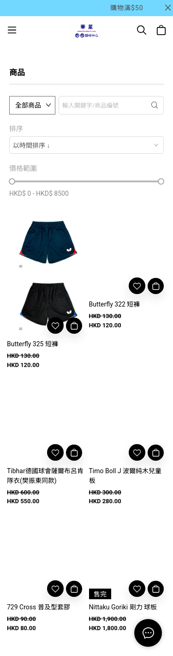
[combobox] (86, 145)
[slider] (12, 181)
